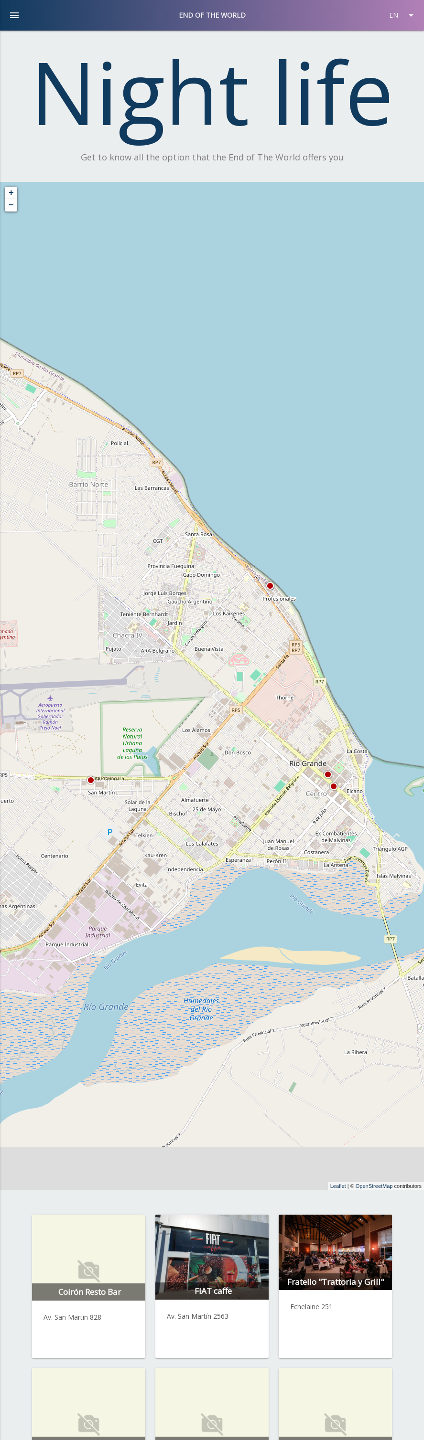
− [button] (11, 205)
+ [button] (11, 193)
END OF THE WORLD (212, 15)
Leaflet (338, 1186)
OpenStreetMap (374, 1186)
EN (403, 15)
